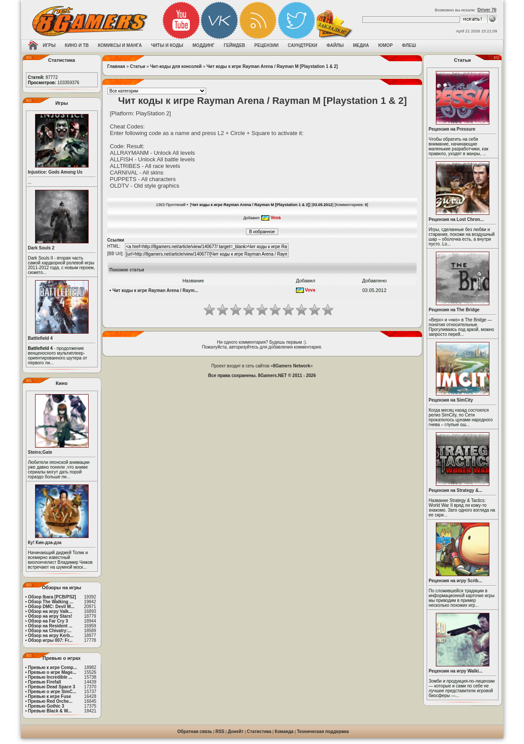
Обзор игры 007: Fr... (50, 640)
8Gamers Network (291, 365)
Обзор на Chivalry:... (49, 630)
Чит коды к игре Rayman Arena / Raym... (155, 290)
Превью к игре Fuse (49, 696)
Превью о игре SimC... (52, 691)
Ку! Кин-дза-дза (44, 542)
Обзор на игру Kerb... (51, 635)
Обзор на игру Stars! (50, 616)
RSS (220, 731)
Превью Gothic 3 (46, 706)
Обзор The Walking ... (50, 601)
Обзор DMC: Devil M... (51, 606)
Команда (284, 731)
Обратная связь (194, 731)
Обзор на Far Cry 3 (48, 621)
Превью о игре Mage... (52, 672)
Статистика (259, 731)
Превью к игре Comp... (52, 667)
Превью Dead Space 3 (51, 686)
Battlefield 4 (40, 338)
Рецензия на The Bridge (454, 309)
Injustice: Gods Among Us (55, 172)
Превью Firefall (44, 682)
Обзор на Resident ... (50, 625)
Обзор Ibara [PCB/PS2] (52, 596)
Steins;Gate (40, 452)
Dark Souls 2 (41, 248)
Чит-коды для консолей (176, 66)
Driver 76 (487, 9)
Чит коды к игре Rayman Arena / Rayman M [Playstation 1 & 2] (272, 66)
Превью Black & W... (49, 710)
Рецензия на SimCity (451, 400)
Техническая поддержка (323, 731)
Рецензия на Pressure (452, 129)
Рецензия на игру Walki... (456, 671)
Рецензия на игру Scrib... (455, 580)
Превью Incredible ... (50, 677)
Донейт (235, 731)
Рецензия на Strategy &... (455, 490)
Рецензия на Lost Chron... (456, 219)
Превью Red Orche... (50, 701)
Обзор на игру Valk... (50, 611)
